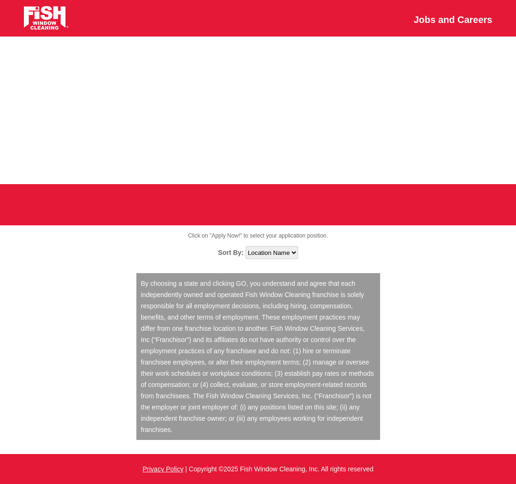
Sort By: (231, 252)
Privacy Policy (162, 469)
